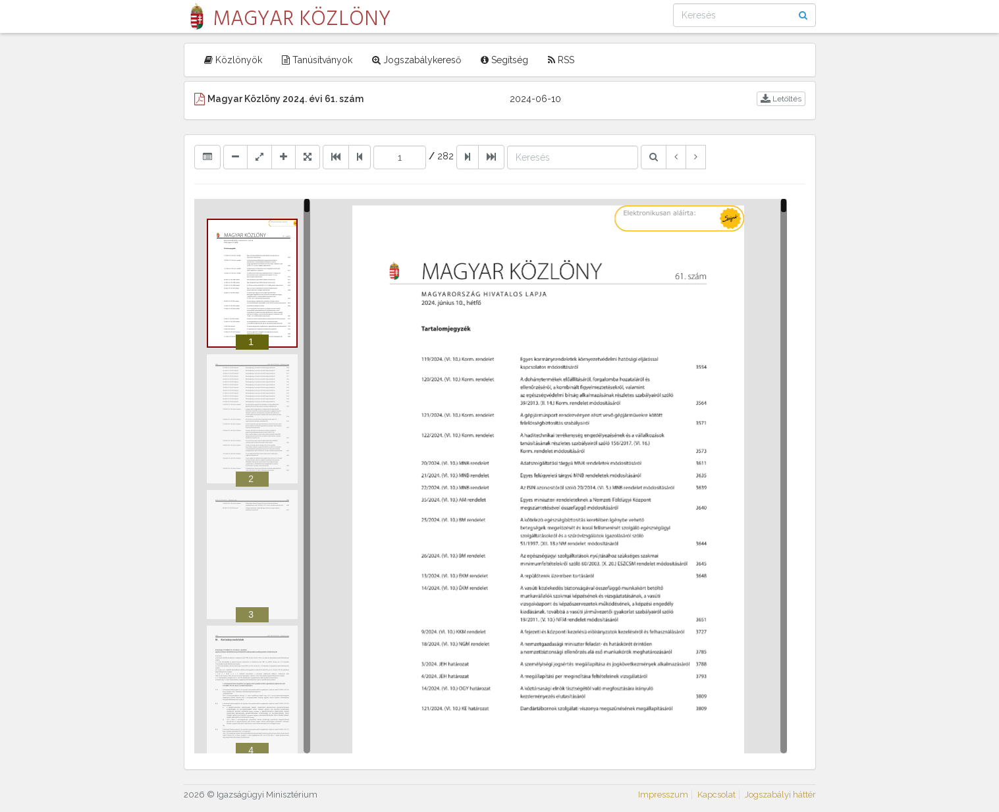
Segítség (504, 60)
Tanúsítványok (317, 60)
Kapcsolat (716, 794)
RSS (561, 60)
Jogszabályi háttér (780, 794)
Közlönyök (233, 60)
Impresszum (663, 794)
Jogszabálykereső (416, 60)
